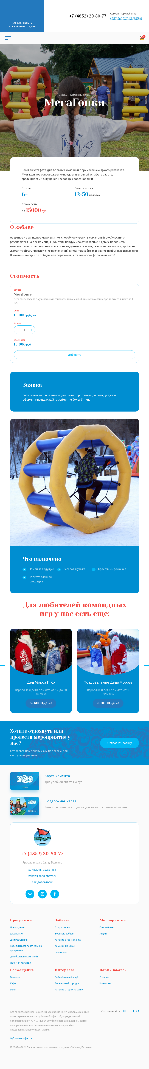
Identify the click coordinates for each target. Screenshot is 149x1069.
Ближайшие (107, 927)
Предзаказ (136, 18)
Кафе (13, 983)
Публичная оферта (21, 1038)
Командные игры (65, 946)
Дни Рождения (18, 939)
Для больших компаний (24, 956)
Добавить (74, 354)
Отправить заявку (119, 743)
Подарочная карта (60, 801)
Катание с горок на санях (69, 989)
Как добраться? (42, 882)
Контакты (105, 983)
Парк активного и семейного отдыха (22, 25)
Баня (13, 989)
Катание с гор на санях (68, 939)
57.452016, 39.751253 (42, 869)
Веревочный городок (67, 983)
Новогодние (17, 927)
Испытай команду (20, 962)
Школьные (16, 933)
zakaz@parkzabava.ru (42, 875)
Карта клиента (57, 776)
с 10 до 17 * (119, 18)
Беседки (15, 977)
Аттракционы (62, 927)
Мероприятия (113, 920)
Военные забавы (64, 933)
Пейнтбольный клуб (66, 977)
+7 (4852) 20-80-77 (88, 16)
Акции (103, 933)
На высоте (61, 952)
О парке (104, 977)
